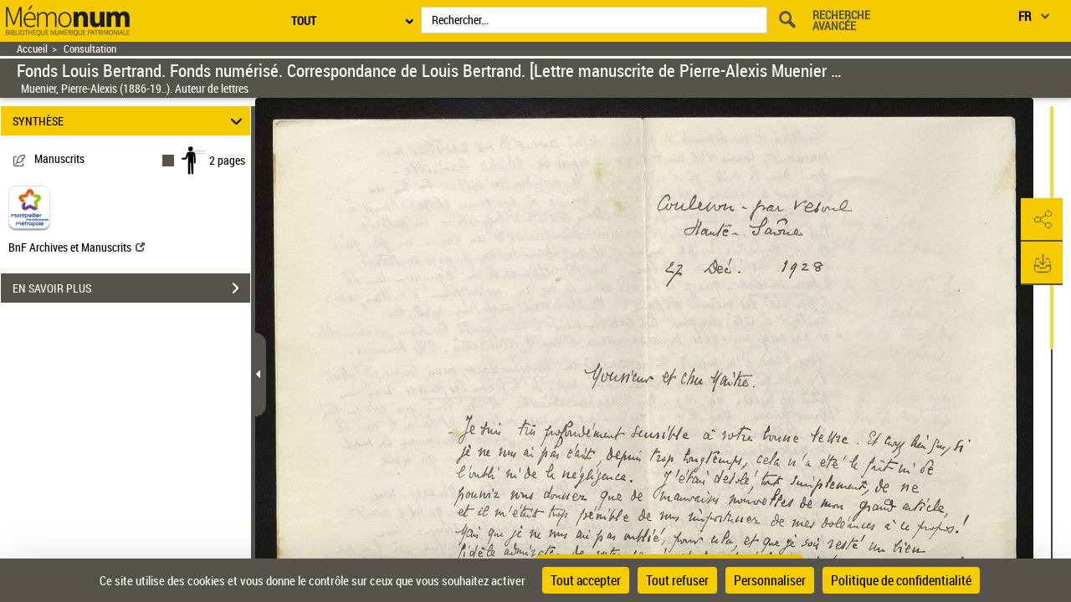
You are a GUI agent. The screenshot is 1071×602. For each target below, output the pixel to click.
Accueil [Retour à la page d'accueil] (32, 49)
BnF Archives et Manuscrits (76, 247)
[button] (1042, 220)
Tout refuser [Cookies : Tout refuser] (677, 580)
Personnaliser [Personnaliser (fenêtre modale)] (770, 580)
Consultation (90, 49)
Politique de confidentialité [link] (901, 580)
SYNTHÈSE (130, 120)
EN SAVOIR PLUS (131, 288)
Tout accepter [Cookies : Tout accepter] (586, 580)
